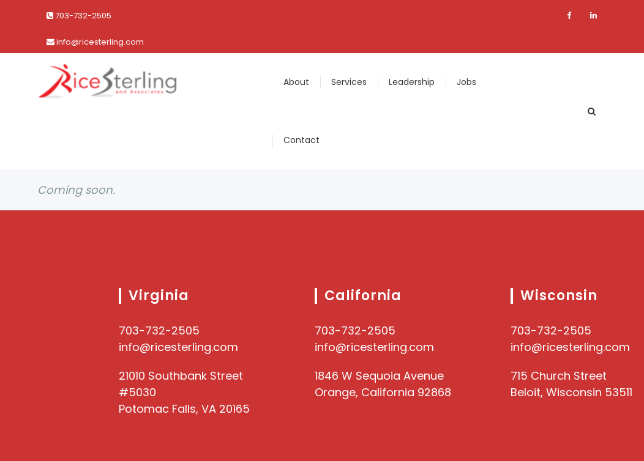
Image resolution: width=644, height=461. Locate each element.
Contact (301, 140)
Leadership (412, 82)
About (296, 82)
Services (349, 82)
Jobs (466, 82)
